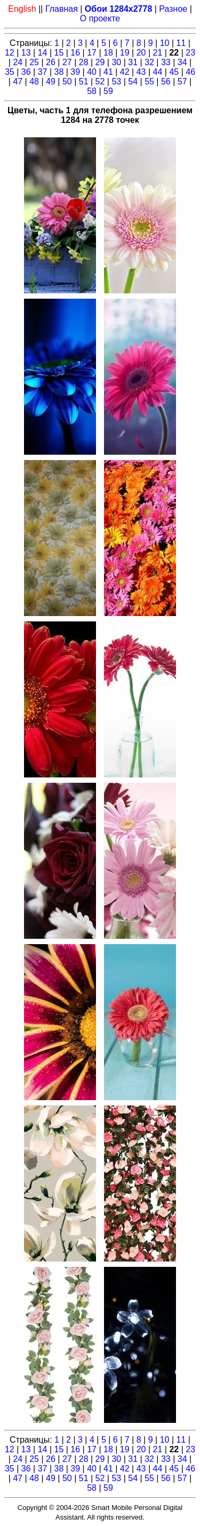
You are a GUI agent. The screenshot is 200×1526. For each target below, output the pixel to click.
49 (50, 81)
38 (58, 71)
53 (116, 81)
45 (174, 71)
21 (158, 52)
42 (125, 71)
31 (133, 62)
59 (108, 91)
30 (116, 62)
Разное (173, 8)
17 (92, 52)
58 (92, 91)
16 (75, 52)
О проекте (100, 18)
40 (92, 71)
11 (181, 43)
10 (165, 43)
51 (84, 81)
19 (125, 52)
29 (100, 62)
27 (67, 62)
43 (141, 71)
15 (58, 52)
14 (42, 52)
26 (50, 62)
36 (26, 71)
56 (166, 81)
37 (42, 71)
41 (108, 71)
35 (9, 71)
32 (149, 62)
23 (190, 52)
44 (158, 71)
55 (149, 81)
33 (166, 62)
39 (75, 71)
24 (17, 62)
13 (26, 52)
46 (190, 71)
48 (34, 81)
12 (9, 52)
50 (67, 81)
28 (84, 62)
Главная (61, 8)
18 (108, 52)
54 (133, 81)
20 (141, 52)
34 (182, 62)
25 (34, 62)
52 (100, 81)
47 (17, 81)
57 (182, 81)
